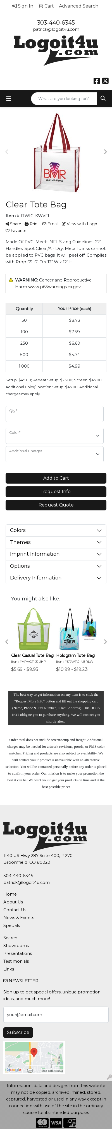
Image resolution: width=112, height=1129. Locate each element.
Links (8, 969)
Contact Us (14, 909)
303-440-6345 (56, 22)
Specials (11, 925)
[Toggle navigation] (9, 99)
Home (10, 894)
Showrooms (16, 945)
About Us (13, 902)
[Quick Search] (64, 98)
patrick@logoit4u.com (56, 29)
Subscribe (18, 1032)
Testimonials (16, 961)
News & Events (18, 917)
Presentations (17, 953)
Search (10, 937)
